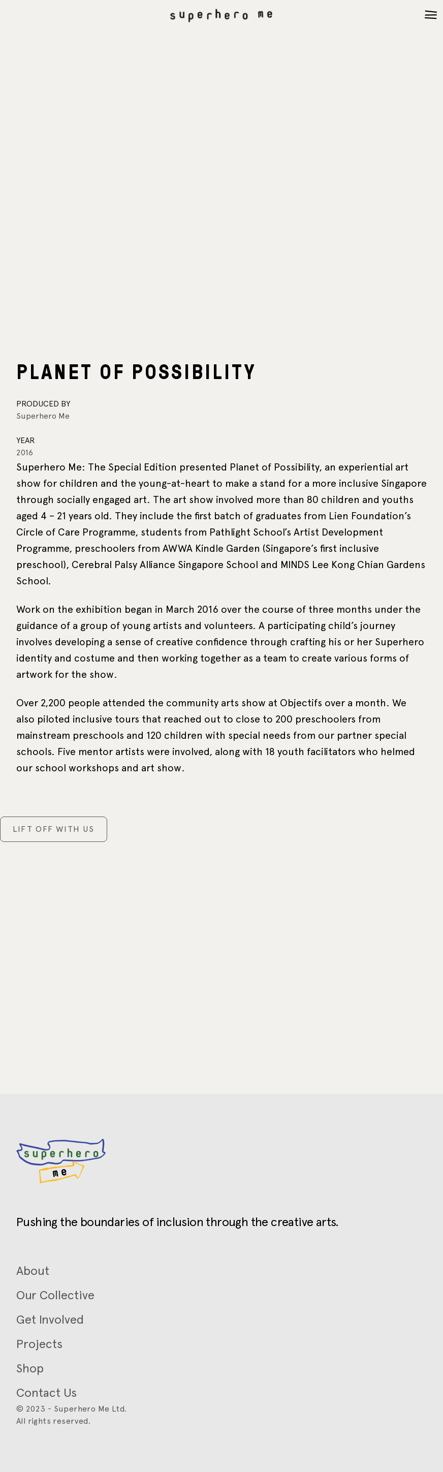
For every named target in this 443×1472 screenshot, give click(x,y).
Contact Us (46, 1392)
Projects (39, 1343)
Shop (30, 1368)
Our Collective (55, 1295)
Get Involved (50, 1319)
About (32, 1270)
